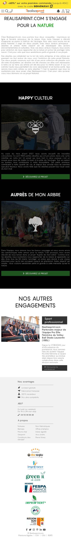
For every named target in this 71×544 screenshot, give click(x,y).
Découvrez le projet (35, 176)
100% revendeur (27, 394)
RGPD (50, 535)
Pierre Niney (41, 437)
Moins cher (22, 432)
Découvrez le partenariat (51, 368)
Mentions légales (25, 535)
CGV (37, 535)
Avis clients (40, 434)
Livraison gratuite (27, 388)
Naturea (21, 426)
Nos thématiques (43, 426)
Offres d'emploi (42, 429)
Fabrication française (28, 391)
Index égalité (41, 432)
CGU (43, 535)
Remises (21, 429)
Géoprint (21, 434)
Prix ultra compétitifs (28, 397)
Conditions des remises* (24, 438)
